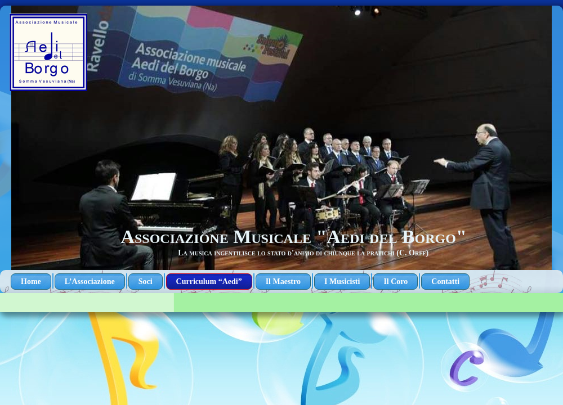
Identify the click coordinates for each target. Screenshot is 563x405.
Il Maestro (283, 281)
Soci (145, 281)
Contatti (445, 281)
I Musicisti (342, 281)
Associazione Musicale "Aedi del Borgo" (293, 236)
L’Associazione (90, 281)
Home (31, 281)
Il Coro (395, 281)
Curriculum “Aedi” (209, 281)
